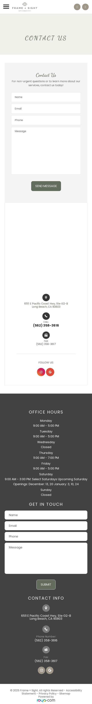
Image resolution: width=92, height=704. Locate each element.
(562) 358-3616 (46, 640)
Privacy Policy (48, 693)
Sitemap (64, 693)
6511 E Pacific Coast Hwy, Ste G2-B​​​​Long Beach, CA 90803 (46, 305)
